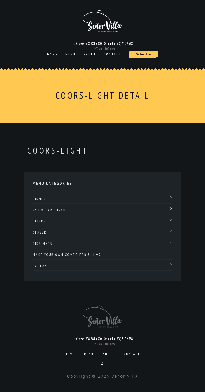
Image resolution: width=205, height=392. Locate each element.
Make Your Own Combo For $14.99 (67, 254)
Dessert (41, 232)
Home (52, 54)
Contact (112, 54)
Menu (70, 54)
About (89, 54)
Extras (40, 265)
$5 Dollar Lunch (49, 210)
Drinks (39, 221)
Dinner (39, 199)
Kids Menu (43, 243)
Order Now (143, 54)
